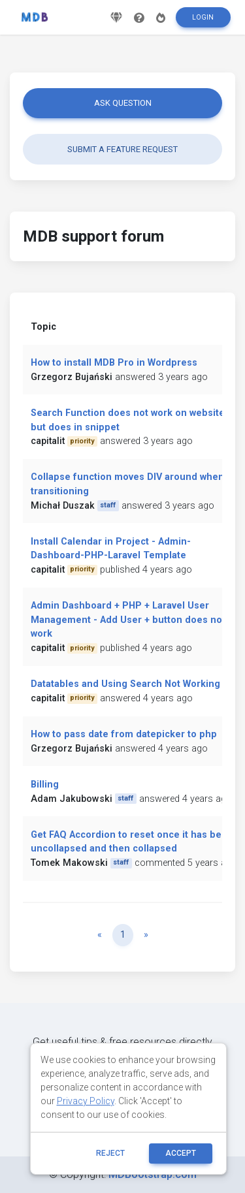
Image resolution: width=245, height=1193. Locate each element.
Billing (45, 784)
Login (203, 17)
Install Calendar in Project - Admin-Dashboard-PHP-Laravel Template (111, 549)
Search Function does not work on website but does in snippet (128, 420)
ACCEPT (180, 1153)
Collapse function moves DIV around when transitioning (127, 484)
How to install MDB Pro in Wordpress (114, 362)
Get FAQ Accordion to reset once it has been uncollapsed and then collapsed (132, 842)
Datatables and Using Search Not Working (125, 684)
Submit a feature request (122, 149)
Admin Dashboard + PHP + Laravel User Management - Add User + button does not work (128, 619)
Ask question (123, 103)
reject (110, 1153)
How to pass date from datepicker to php (124, 734)
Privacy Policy (85, 1101)
